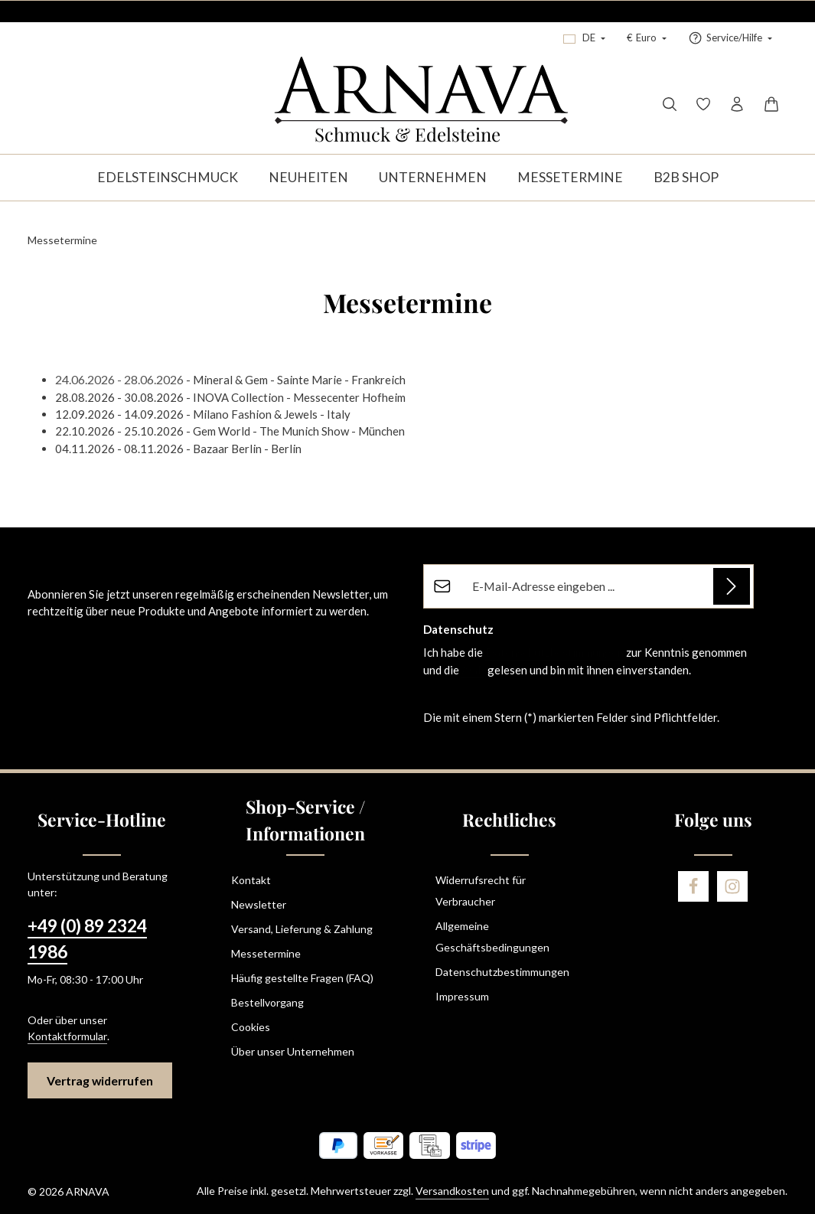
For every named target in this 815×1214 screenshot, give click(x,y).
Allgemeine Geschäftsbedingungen (492, 936)
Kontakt (251, 879)
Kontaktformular (67, 1036)
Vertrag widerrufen (100, 1080)
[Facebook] (693, 886)
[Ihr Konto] (737, 104)
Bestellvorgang (267, 1002)
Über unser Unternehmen (292, 1051)
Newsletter (258, 904)
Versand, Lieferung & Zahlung (302, 928)
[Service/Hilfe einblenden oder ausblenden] (730, 38)
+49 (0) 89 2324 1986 (87, 938)
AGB (473, 670)
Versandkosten (452, 1190)
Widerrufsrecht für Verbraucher (480, 890)
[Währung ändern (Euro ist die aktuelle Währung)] (647, 38)
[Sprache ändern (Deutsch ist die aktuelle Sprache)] (584, 38)
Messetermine (266, 953)
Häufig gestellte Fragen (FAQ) (302, 977)
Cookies (250, 1026)
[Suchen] (669, 104)
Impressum (462, 996)
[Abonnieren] (731, 586)
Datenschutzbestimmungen (554, 652)
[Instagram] (732, 886)
